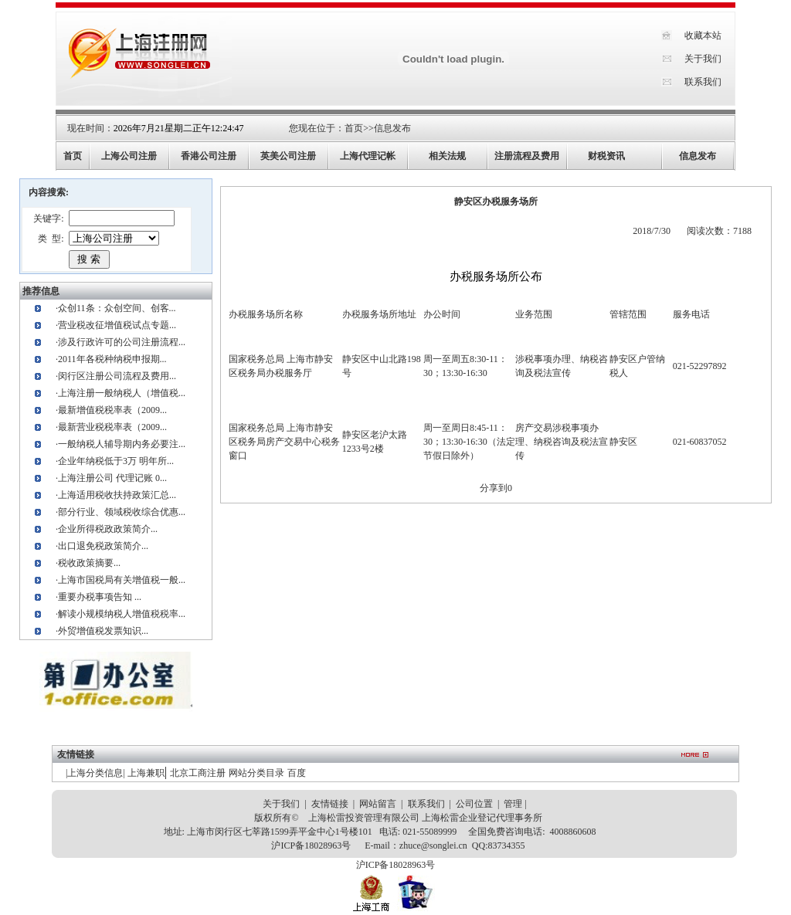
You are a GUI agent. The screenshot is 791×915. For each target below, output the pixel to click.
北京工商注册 (198, 773)
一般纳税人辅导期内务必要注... (121, 444)
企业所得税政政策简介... (108, 529)
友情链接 (329, 803)
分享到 (494, 488)
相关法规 (447, 156)
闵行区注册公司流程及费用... (117, 376)
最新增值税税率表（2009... (112, 410)
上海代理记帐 (368, 156)
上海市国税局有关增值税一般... (121, 579)
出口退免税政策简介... (103, 546)
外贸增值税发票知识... (103, 630)
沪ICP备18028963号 (311, 845)
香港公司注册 (208, 156)
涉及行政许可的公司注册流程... (121, 342)
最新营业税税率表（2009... (112, 427)
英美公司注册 (288, 156)
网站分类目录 (256, 773)
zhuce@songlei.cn (433, 845)
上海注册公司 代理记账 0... (112, 478)
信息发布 (392, 128)
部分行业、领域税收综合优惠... (121, 512)
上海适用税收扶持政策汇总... (117, 495)
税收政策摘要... (89, 562)
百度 (296, 773)
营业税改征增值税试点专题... (117, 325)
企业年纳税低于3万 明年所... (116, 461)
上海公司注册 (129, 156)
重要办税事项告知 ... (99, 596)
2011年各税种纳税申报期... (112, 359)
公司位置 (474, 803)
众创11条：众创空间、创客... (117, 308)
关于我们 (702, 58)
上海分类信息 (95, 773)
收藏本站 (702, 35)
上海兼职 (146, 773)
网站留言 (377, 803)
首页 (354, 128)
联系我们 (702, 81)
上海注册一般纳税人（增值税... (121, 393)
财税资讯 (606, 156)
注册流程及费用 (526, 156)
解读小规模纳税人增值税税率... (121, 613)
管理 (513, 803)
